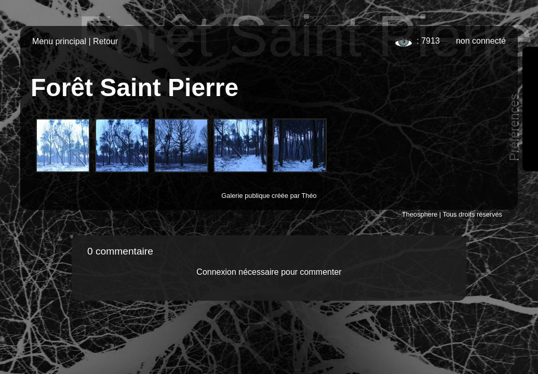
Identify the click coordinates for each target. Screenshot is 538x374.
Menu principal (59, 41)
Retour (105, 41)
